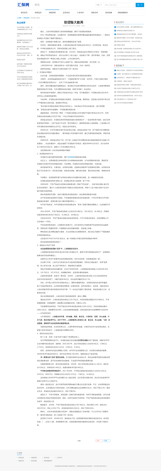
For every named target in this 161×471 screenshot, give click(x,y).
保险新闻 (26, 18)
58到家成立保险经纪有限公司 (24, 35)
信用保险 (71, 157)
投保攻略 (34, 461)
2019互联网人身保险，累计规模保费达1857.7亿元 (24, 28)
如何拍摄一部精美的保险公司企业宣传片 (24, 65)
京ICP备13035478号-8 (100, 466)
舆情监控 (21, 457)
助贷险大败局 (21, 59)
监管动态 (46, 457)
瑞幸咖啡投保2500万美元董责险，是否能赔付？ (24, 41)
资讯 (37, 4)
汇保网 (19, 18)
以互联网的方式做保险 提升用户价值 (24, 71)
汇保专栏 (59, 457)
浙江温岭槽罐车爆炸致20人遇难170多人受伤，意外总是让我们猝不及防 (24, 85)
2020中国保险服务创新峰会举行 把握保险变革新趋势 (24, 78)
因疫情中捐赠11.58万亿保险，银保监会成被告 (25, 48)
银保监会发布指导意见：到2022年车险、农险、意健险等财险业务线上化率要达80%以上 (24, 54)
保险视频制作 (48, 461)
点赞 (98, 441)
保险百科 (21, 461)
